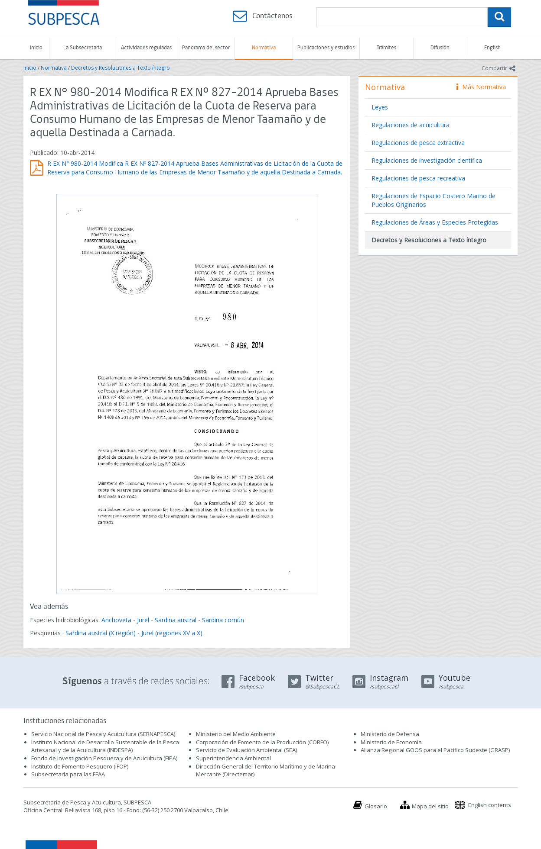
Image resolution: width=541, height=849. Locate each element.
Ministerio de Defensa (390, 734)
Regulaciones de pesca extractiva (418, 142)
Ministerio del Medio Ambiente (236, 734)
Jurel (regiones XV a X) (171, 633)
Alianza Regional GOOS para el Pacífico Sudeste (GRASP (434, 750)
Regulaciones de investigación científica (427, 160)
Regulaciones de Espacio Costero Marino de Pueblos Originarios (433, 200)
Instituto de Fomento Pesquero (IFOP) (79, 766)
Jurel (143, 620)
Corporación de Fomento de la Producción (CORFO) (262, 742)
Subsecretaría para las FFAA (68, 774)
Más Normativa (481, 87)
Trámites (386, 48)
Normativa (264, 48)
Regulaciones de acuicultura (411, 125)
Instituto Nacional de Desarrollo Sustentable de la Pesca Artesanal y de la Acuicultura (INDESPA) (105, 746)
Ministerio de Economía (391, 742)
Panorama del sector (206, 48)
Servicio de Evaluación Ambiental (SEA (246, 750)
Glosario (376, 806)
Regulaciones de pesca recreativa (418, 178)
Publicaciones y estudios (326, 48)
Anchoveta (116, 620)
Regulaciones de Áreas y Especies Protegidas (435, 222)
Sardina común (223, 620)
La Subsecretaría (82, 48)
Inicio (36, 48)
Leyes (380, 107)
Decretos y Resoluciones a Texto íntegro (120, 67)
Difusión (440, 48)
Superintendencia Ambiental (233, 758)
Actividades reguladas (146, 48)
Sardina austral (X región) (100, 633)
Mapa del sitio (430, 806)
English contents (489, 805)
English (492, 48)
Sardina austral (175, 620)
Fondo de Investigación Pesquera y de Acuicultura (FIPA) (104, 758)
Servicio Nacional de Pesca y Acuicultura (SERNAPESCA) (103, 734)
